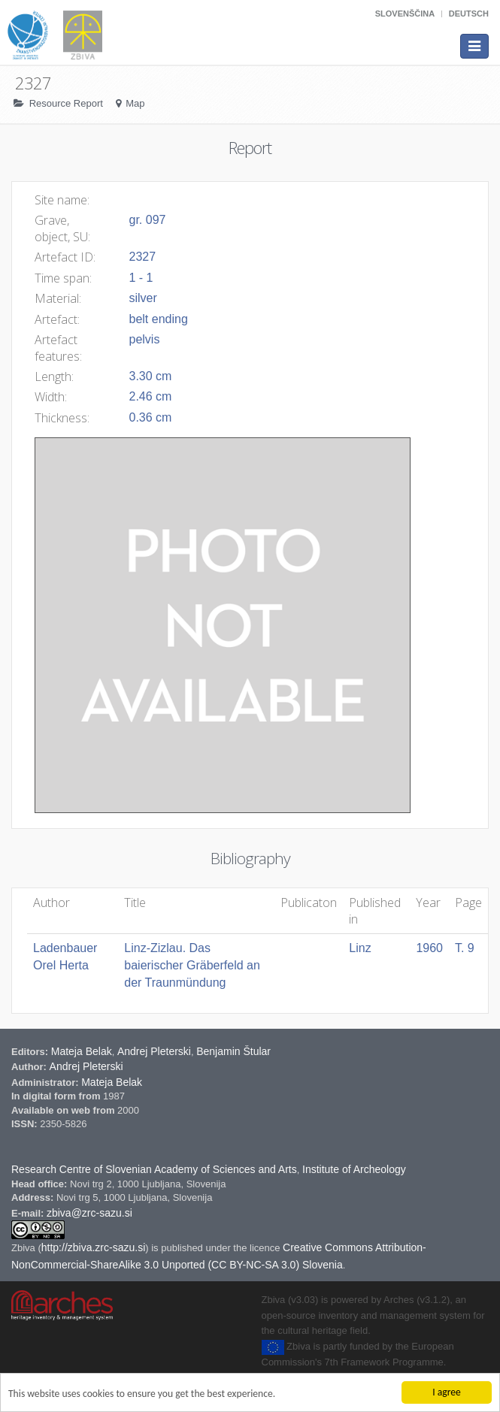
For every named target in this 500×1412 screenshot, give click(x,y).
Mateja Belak (81, 1081)
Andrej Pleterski (154, 1081)
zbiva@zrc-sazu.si (89, 1243)
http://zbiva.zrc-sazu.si (93, 1277)
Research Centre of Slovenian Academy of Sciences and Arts (154, 1199)
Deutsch (469, 13)
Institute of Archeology (354, 1199)
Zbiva (24, 1277)
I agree (446, 1392)
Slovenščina (405, 13)
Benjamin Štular (233, 1081)
